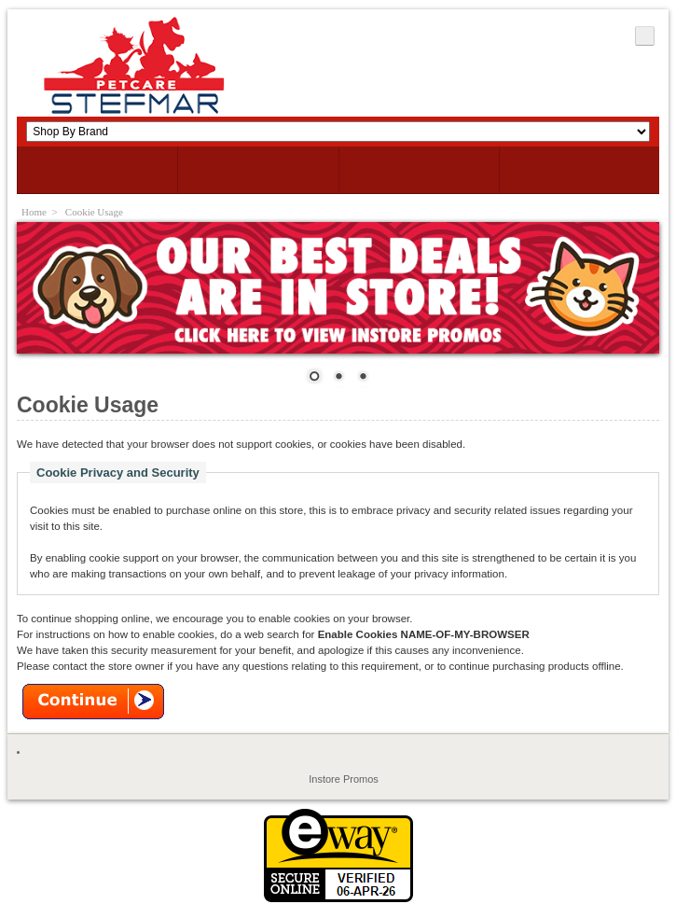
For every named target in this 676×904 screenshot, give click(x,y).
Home (34, 211)
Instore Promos (344, 779)
